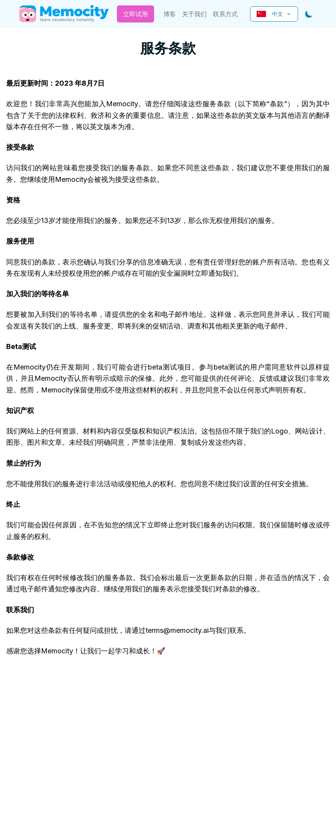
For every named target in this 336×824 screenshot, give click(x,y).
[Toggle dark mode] (309, 14)
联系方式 (225, 14)
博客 (169, 14)
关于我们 (194, 14)
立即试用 (135, 14)
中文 (274, 13)
